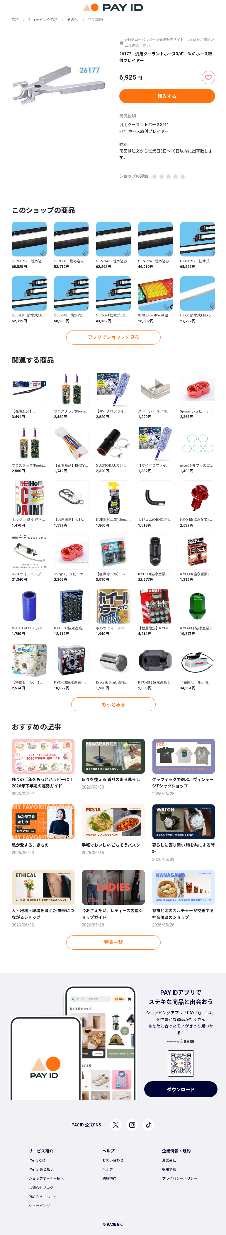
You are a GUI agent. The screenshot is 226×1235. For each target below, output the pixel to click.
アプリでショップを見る (113, 337)
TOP (15, 20)
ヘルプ (107, 1169)
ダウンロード (181, 1089)
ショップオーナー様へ (46, 1178)
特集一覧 (113, 942)
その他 (72, 20)
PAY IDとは (37, 1160)
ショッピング (39, 1206)
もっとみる (113, 705)
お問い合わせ (112, 1160)
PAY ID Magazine (42, 1197)
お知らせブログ (41, 1188)
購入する (167, 96)
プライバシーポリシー (179, 1178)
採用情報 (169, 1169)
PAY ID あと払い (41, 1169)
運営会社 (169, 1160)
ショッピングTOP (42, 20)
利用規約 (109, 1178)
